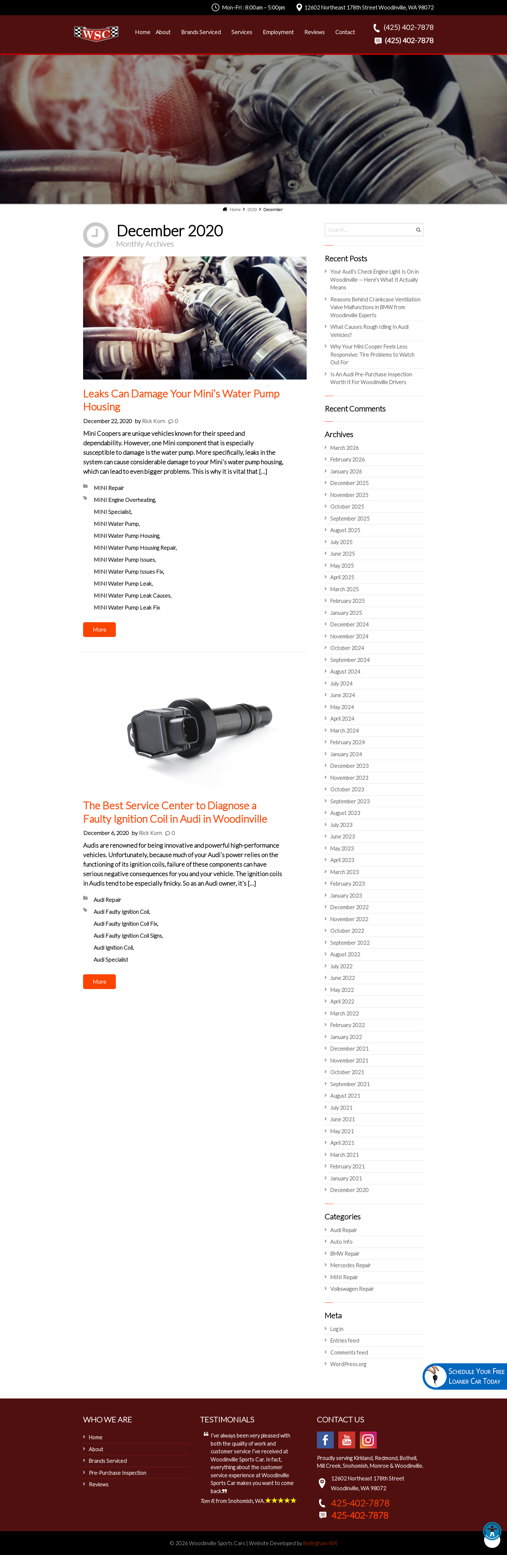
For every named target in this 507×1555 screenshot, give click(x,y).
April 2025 (342, 577)
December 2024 (349, 624)
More (99, 629)
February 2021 (347, 1166)
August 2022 (345, 954)
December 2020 (349, 1190)
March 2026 (344, 448)
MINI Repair (109, 487)
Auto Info (341, 1241)
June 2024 (342, 695)
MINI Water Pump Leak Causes (132, 595)
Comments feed (349, 1352)
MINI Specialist (112, 511)
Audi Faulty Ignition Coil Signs (128, 935)
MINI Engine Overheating (124, 499)
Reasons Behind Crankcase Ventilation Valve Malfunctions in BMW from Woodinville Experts (375, 307)
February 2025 (347, 601)
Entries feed (344, 1340)
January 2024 (346, 754)
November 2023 (349, 778)
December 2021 (349, 1048)
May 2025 (342, 565)
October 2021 (347, 1072)
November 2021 (349, 1060)
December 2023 (349, 766)
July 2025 (341, 542)
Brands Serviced (108, 1461)
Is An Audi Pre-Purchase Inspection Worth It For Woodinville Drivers (371, 378)
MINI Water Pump (116, 523)
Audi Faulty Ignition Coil (121, 911)
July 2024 (341, 683)
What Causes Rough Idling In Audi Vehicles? (369, 331)
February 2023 (347, 883)
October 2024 (347, 648)
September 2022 (350, 942)
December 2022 (349, 907)
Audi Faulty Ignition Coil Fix (125, 923)
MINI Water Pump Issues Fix (128, 571)
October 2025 (347, 506)
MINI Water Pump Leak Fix (127, 607)
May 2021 (342, 1131)
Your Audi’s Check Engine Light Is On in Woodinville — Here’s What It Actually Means (374, 279)
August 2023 (345, 813)
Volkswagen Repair (352, 1289)
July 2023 (341, 825)
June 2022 (342, 978)
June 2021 (342, 1119)
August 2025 (345, 530)
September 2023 (350, 801)
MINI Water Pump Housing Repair (135, 547)
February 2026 (347, 459)
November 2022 (349, 919)
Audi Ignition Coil (113, 947)
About (96, 1449)
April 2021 (342, 1143)
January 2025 (346, 613)
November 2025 (349, 495)
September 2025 (350, 518)
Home (95, 1437)
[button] (492, 1539)
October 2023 (347, 789)
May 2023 (342, 848)
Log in (336, 1329)
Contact (345, 31)
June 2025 (342, 553)
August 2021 (345, 1095)
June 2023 (342, 836)
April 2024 (342, 718)
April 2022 (342, 1001)
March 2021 (344, 1155)
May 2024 (342, 707)
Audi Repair (107, 899)
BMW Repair (344, 1253)
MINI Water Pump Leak (123, 583)
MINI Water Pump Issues (124, 559)
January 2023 (346, 895)
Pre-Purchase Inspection (117, 1473)
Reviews (98, 1484)
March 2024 (344, 730)
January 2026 (346, 471)
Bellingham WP (319, 1543)
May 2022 (342, 990)
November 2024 (349, 636)
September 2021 (350, 1084)
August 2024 (345, 671)
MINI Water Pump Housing (126, 535)
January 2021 (346, 1178)
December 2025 (349, 483)
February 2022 (347, 1025)
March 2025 (344, 589)
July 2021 (341, 1107)
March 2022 (344, 1013)
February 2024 (347, 742)
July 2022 (341, 966)
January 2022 (346, 1037)
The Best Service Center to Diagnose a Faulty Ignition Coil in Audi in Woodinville (175, 812)
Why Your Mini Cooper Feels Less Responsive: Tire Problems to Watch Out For (372, 354)
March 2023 (344, 872)
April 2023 (342, 860)
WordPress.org (348, 1364)
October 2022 (347, 931)
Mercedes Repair (350, 1265)
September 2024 (350, 660)
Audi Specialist (111, 959)
